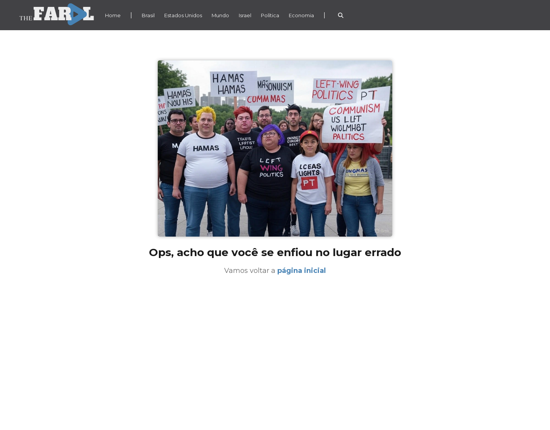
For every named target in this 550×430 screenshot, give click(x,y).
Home (113, 15)
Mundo (220, 15)
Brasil (148, 15)
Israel (245, 15)
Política (270, 15)
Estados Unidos (183, 15)
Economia (301, 15)
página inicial (301, 270)
